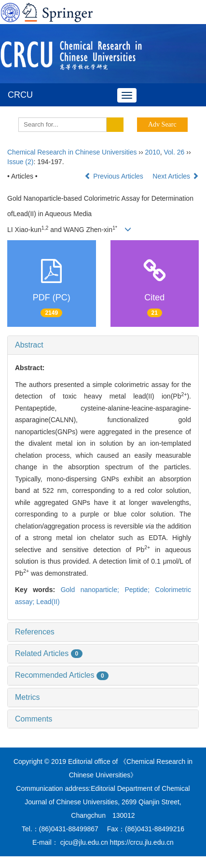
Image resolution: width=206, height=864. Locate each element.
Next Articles (175, 176)
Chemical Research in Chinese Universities (72, 152)
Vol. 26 (174, 152)
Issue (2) (20, 162)
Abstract (29, 345)
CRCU (20, 95)
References (35, 632)
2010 (152, 152)
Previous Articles (114, 176)
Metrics (27, 697)
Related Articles (48, 653)
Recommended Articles (62, 675)
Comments (33, 719)
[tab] (103, 345)
